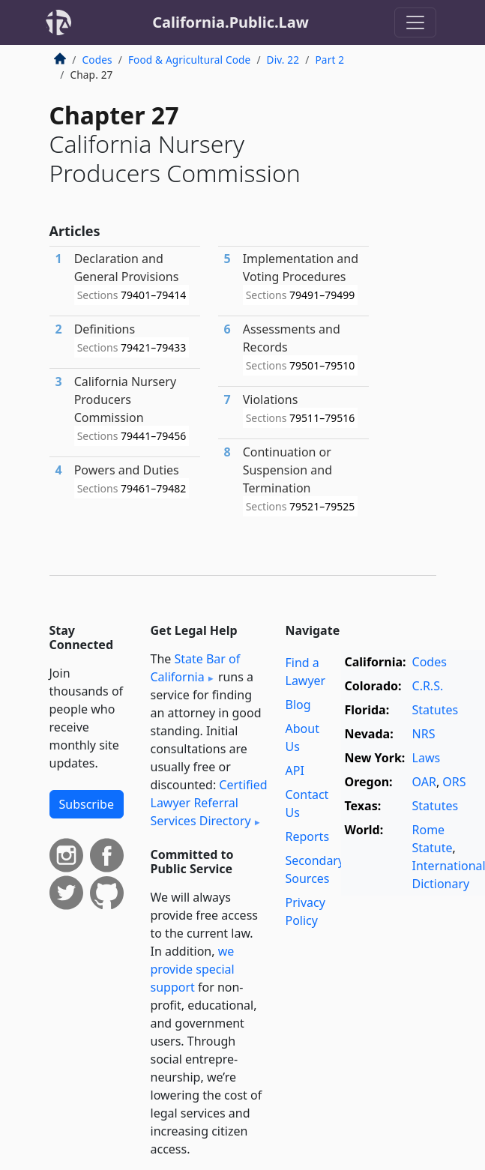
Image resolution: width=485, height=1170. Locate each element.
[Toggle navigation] (415, 22)
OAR (424, 782)
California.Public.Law (230, 22)
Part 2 (329, 59)
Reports (308, 836)
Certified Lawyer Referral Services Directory (209, 803)
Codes (97, 59)
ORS (454, 782)
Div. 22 (283, 59)
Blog (298, 704)
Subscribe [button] (86, 804)
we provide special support (193, 969)
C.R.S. (428, 686)
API (295, 770)
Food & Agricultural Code (189, 59)
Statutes (435, 710)
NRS (424, 734)
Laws (426, 758)
